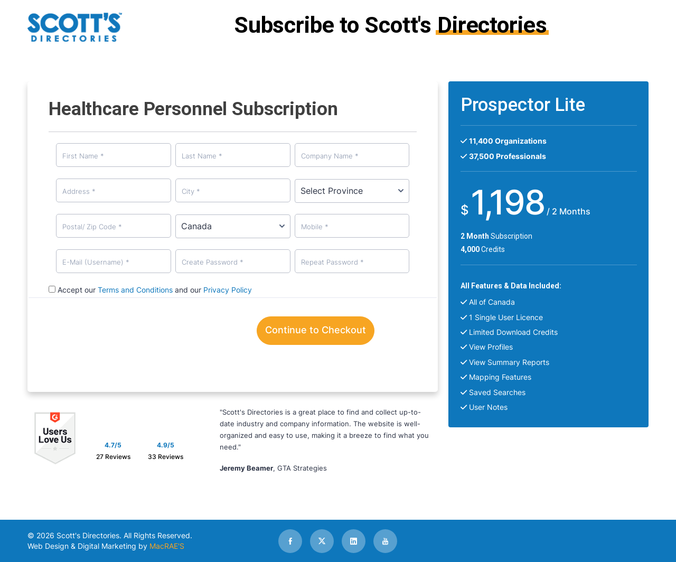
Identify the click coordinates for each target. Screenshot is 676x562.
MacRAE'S (166, 545)
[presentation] (171, 334)
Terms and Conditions (135, 289)
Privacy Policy (227, 289)
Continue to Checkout (315, 329)
